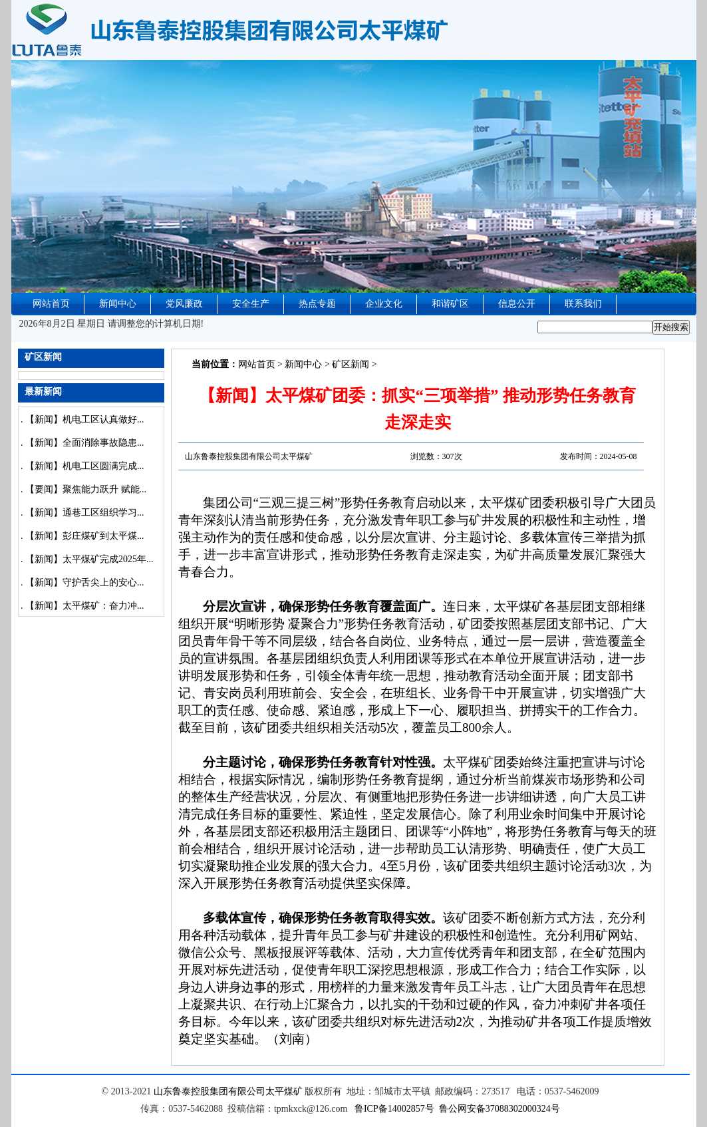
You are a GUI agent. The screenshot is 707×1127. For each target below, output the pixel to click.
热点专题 (317, 304)
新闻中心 (117, 304)
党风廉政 (184, 304)
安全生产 (250, 304)
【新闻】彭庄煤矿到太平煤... (84, 536)
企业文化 (383, 304)
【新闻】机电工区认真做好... (84, 419)
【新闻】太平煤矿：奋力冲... (84, 606)
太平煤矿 (284, 1091)
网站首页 (51, 304)
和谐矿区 (450, 304)
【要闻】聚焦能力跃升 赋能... (85, 489)
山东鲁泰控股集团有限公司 (209, 1091)
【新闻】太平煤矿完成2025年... (89, 559)
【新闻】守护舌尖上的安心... (84, 582)
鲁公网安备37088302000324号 (499, 1109)
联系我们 (583, 304)
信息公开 (516, 304)
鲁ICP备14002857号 (394, 1109)
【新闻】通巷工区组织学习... (84, 513)
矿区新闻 (350, 364)
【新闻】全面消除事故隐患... (84, 443)
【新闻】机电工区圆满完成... (84, 466)
